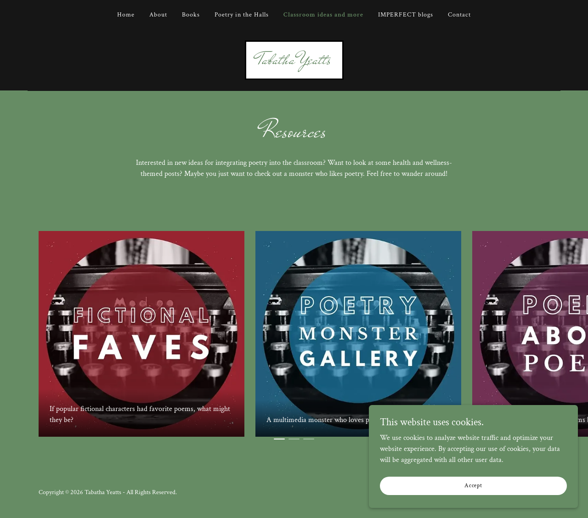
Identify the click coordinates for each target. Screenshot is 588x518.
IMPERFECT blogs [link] (405, 15)
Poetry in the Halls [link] (242, 15)
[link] (294, 62)
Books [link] (191, 15)
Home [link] (126, 15)
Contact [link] (459, 15)
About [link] (158, 15)
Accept (485, 485)
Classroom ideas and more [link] (323, 15)
